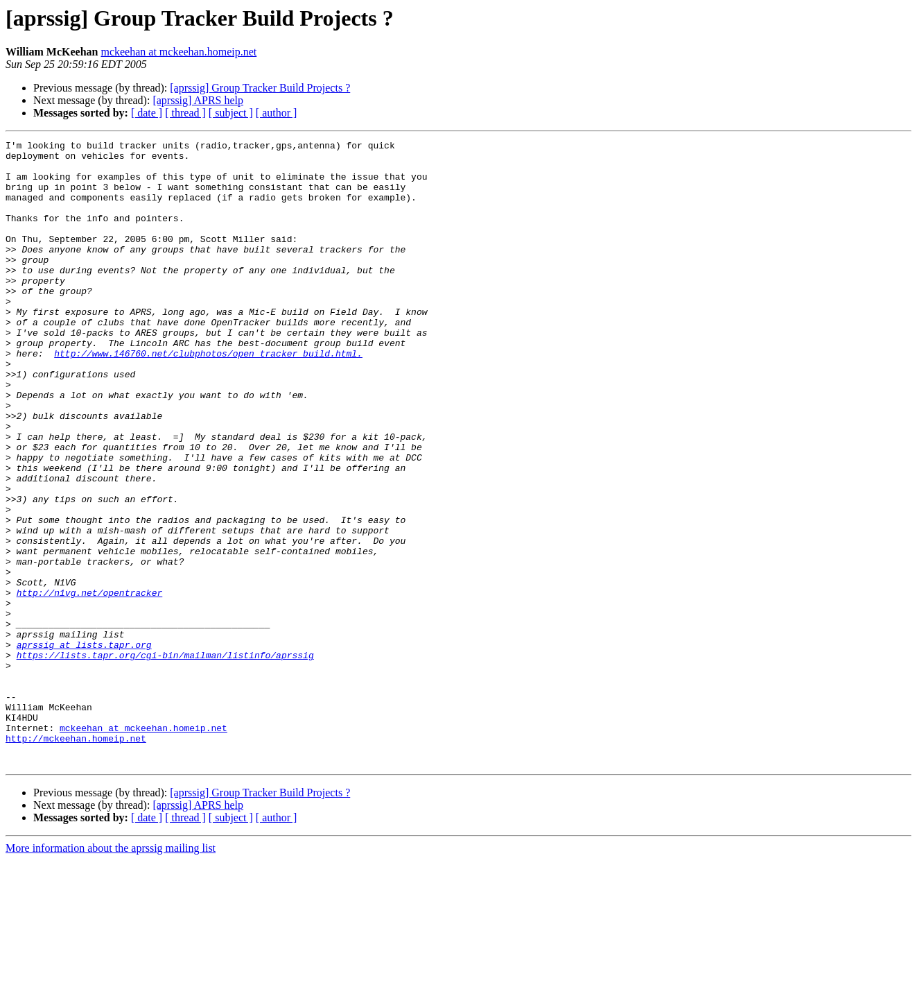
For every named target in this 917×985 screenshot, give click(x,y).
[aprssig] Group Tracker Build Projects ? (260, 88)
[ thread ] (185, 113)
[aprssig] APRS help (197, 100)
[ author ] (276, 113)
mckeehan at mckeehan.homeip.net (178, 52)
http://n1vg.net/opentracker (90, 684)
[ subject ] (231, 113)
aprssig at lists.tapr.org (84, 746)
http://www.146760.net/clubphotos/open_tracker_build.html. (208, 397)
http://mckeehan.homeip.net (76, 859)
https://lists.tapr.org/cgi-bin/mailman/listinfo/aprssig (165, 759)
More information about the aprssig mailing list (111, 973)
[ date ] (146, 113)
